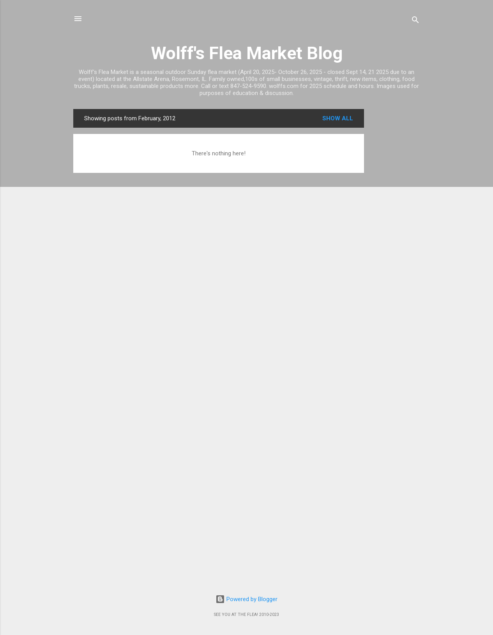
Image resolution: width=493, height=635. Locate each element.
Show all (337, 118)
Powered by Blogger (246, 599)
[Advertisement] (395, 226)
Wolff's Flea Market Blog (247, 53)
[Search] (415, 21)
